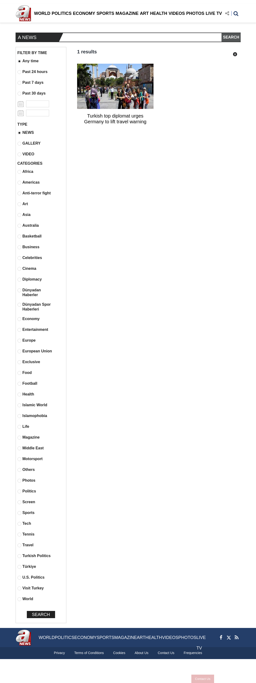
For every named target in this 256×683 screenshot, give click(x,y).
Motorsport (30, 459)
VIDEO (25, 154)
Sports (26, 513)
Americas (28, 182)
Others (26, 470)
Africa (25, 171)
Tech (24, 523)
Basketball (29, 236)
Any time (28, 61)
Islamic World (32, 405)
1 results (87, 51)
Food (24, 373)
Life (23, 426)
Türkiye (26, 566)
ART (144, 13)
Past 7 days (30, 82)
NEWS (25, 132)
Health (25, 394)
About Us (141, 653)
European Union (34, 351)
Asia (24, 215)
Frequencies (193, 653)
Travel (25, 545)
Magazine (28, 437)
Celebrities (29, 258)
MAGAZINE (127, 13)
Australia (28, 225)
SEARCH (231, 37)
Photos (26, 480)
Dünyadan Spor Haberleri (34, 306)
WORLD (42, 13)
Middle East (30, 448)
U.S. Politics (31, 577)
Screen (26, 502)
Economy (28, 319)
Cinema (26, 268)
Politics (26, 491)
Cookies (119, 653)
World (25, 599)
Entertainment (32, 329)
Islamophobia (32, 416)
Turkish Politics (34, 556)
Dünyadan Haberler (29, 292)
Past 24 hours (32, 72)
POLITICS (62, 13)
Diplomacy (29, 279)
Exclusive (28, 362)
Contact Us (202, 679)
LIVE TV (214, 13)
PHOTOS (195, 13)
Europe (26, 340)
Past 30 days (31, 93)
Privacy (59, 653)
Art (22, 204)
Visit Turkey (30, 588)
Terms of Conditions (89, 653)
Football (27, 383)
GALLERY (29, 143)
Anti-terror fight (34, 193)
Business (28, 247)
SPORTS (105, 13)
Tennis (25, 534)
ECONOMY (84, 13)
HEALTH (158, 13)
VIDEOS (177, 13)
